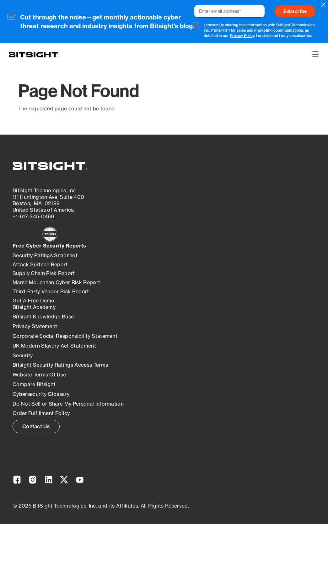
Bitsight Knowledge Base (43, 316)
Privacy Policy (242, 35)
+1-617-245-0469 (33, 216)
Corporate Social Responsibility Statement (65, 336)
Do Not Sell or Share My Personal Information (68, 404)
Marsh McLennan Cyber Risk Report (56, 282)
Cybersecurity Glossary (41, 394)
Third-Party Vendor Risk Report (51, 291)
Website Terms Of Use (39, 374)
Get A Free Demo (34, 300)
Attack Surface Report (40, 264)
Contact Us (36, 426)
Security (23, 355)
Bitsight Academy (34, 307)
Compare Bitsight (34, 384)
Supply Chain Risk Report (44, 273)
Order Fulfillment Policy (41, 413)
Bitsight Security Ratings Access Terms (60, 365)
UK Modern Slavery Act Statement (54, 346)
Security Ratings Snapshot (45, 255)
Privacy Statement (35, 326)
